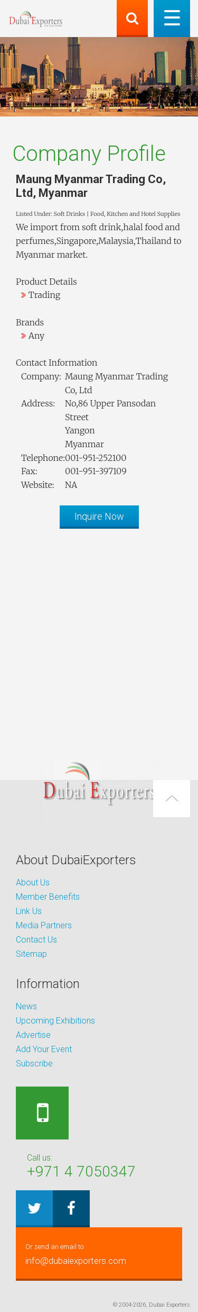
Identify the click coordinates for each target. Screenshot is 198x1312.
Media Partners (44, 925)
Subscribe (34, 1063)
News (26, 1006)
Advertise (33, 1035)
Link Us (29, 911)
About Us (33, 882)
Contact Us (36, 940)
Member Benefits (48, 897)
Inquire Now (99, 516)
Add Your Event (44, 1049)
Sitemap (31, 954)
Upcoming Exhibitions (55, 1021)
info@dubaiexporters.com (99, 1253)
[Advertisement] (99, 636)
